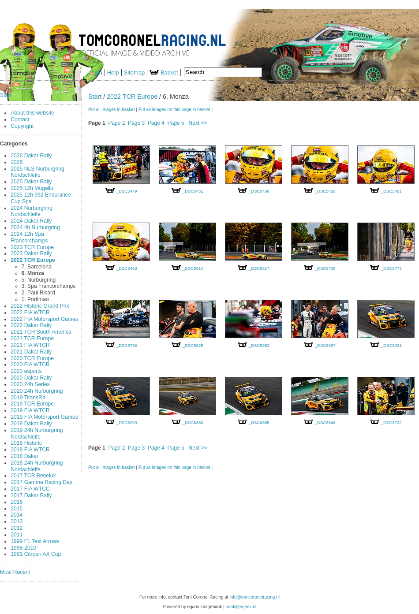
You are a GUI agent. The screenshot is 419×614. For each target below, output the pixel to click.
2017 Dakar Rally (31, 495)
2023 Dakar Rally (31, 253)
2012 (16, 528)
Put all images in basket (111, 109)
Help (113, 72)
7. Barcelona (37, 267)
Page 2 (116, 123)
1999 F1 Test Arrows (35, 541)
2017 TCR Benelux (33, 476)
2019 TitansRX (28, 397)
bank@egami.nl (241, 606)
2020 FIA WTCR (30, 364)
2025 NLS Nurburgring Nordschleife (37, 172)
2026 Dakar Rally (31, 156)
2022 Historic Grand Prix (40, 306)
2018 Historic (26, 443)
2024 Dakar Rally (31, 221)
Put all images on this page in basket (174, 109)
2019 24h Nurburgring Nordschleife (37, 433)
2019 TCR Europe (32, 404)
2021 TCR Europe (32, 338)
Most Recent (15, 572)
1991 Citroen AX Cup (36, 554)
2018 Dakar (24, 456)
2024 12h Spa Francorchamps (29, 237)
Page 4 (156, 123)
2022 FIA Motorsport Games (44, 319)
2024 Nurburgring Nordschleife (31, 211)
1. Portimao (35, 299)
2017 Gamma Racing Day (41, 482)
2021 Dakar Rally (31, 352)
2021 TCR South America (41, 332)
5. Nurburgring (39, 280)
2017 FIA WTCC (30, 489)
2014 (16, 515)
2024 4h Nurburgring (35, 227)
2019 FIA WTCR (30, 410)
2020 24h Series (30, 384)
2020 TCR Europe (32, 358)
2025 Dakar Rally (31, 182)
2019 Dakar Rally (31, 423)
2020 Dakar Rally (31, 378)
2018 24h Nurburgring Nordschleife (37, 466)
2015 (16, 509)
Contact (20, 119)
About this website (32, 113)
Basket (164, 72)
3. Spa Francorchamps (49, 286)
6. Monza (33, 273)
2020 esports (26, 371)
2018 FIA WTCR (30, 450)
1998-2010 (23, 548)
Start (5, 95)
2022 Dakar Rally (31, 325)
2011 (16, 535)
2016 (16, 502)
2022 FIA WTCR (30, 312)
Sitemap (134, 72)
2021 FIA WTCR (30, 345)
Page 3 (136, 123)
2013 (16, 521)
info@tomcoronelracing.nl (254, 597)
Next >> (198, 123)
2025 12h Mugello (32, 188)
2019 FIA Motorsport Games (44, 417)
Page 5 (176, 123)
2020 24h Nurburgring (37, 391)
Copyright (22, 126)
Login (95, 72)
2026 (16, 162)
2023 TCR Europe (32, 247)
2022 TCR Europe (33, 260)
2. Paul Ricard (38, 293)
